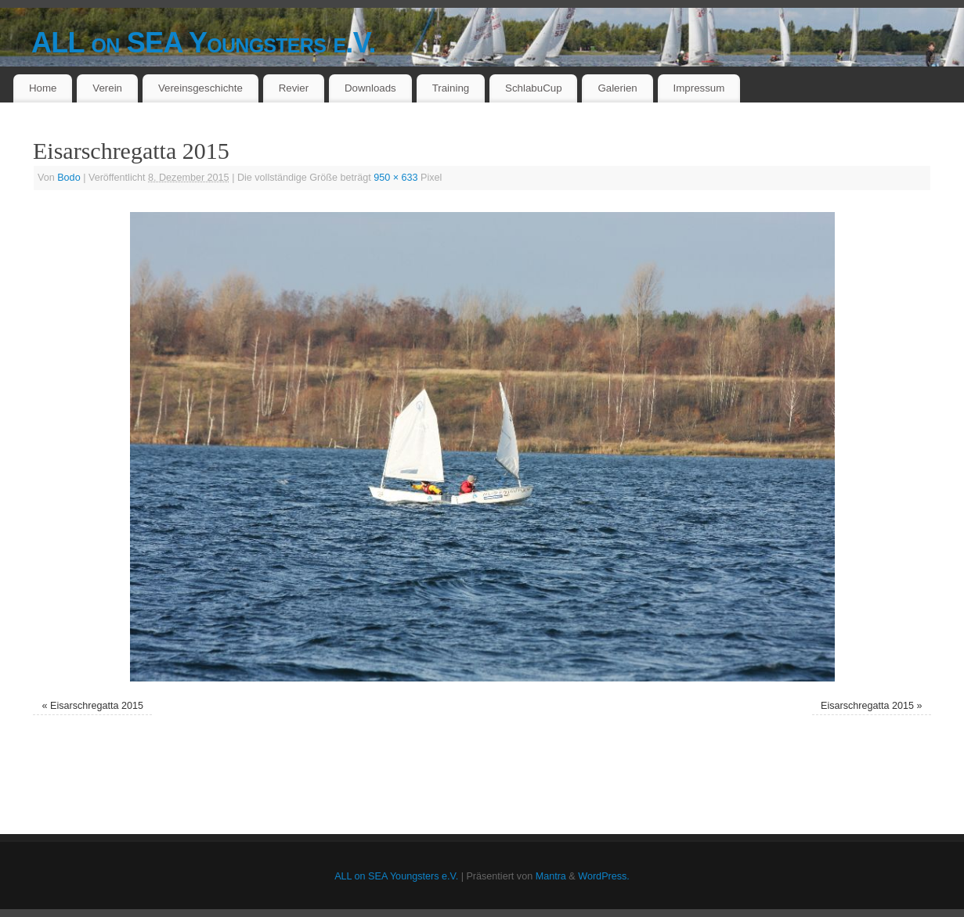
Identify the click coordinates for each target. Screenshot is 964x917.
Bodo (68, 177)
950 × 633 (395, 177)
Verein (107, 88)
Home (42, 88)
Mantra (551, 876)
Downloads (370, 88)
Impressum (699, 88)
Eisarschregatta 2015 (96, 705)
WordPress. (604, 876)
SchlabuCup (533, 88)
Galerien (617, 88)
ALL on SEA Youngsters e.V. (203, 43)
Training (451, 88)
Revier (294, 88)
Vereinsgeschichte (200, 88)
